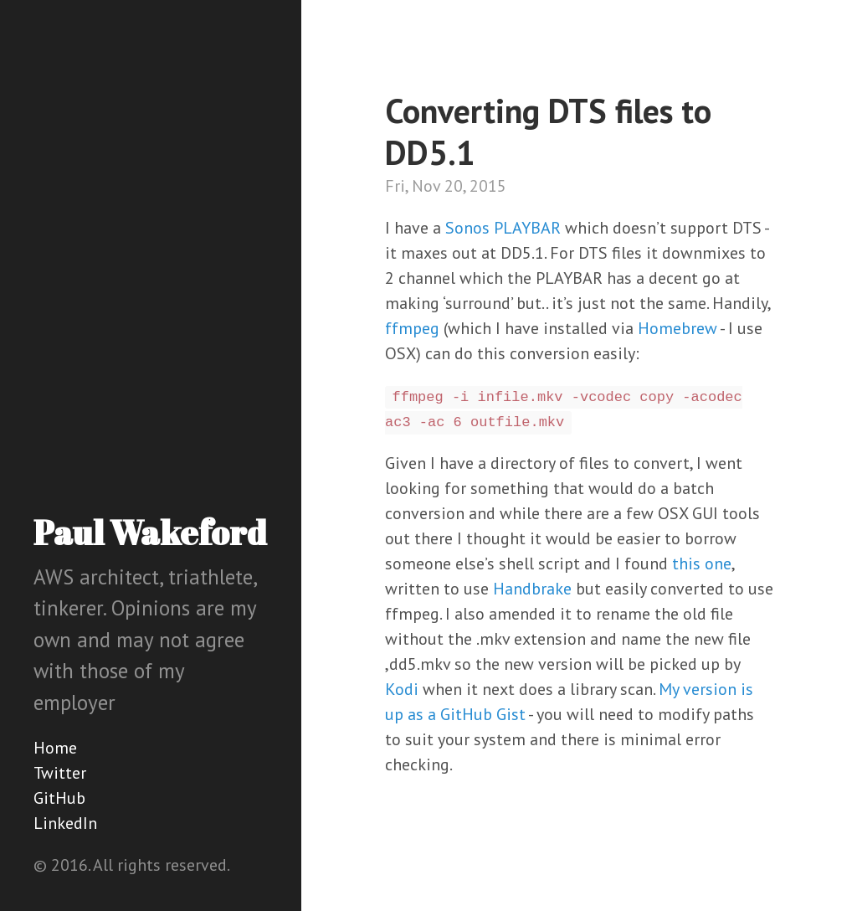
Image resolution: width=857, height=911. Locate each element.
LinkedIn (65, 823)
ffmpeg (412, 328)
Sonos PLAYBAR (503, 228)
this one (701, 563)
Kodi (401, 689)
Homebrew (677, 328)
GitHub (59, 798)
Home (55, 748)
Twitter (59, 773)
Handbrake (532, 589)
